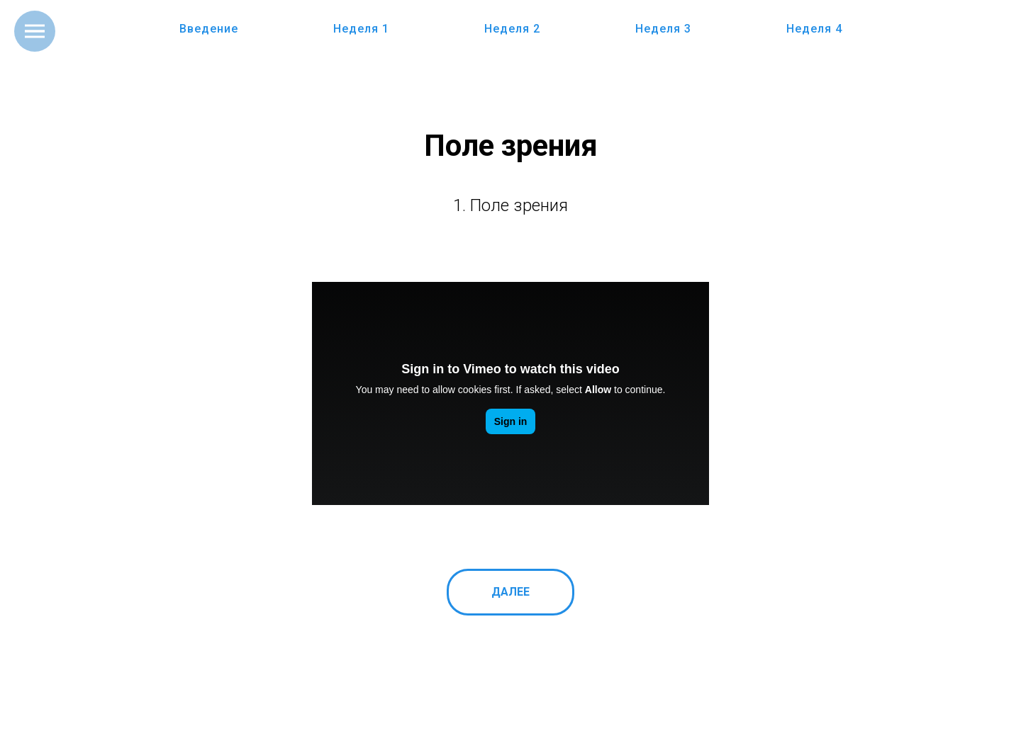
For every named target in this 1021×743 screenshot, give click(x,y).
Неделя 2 (512, 28)
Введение (208, 28)
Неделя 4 (814, 28)
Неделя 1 (361, 28)
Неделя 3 (663, 28)
